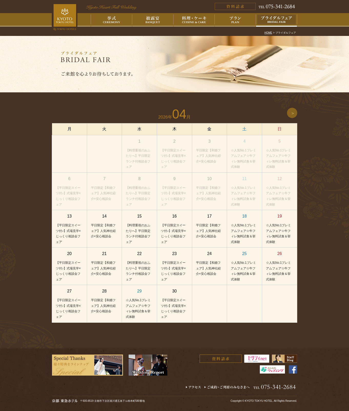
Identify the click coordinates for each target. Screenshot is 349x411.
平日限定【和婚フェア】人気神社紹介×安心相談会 (208, 156)
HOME (268, 32)
